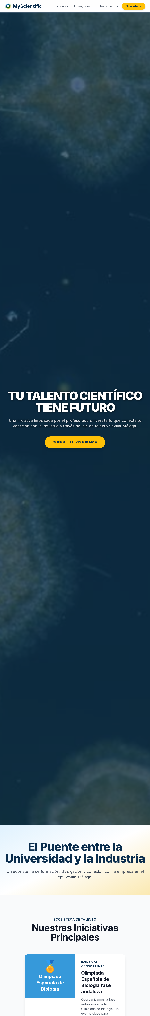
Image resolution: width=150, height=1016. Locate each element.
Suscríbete (133, 6)
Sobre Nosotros (107, 6)
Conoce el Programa (75, 442)
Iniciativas (61, 6)
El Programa (82, 6)
